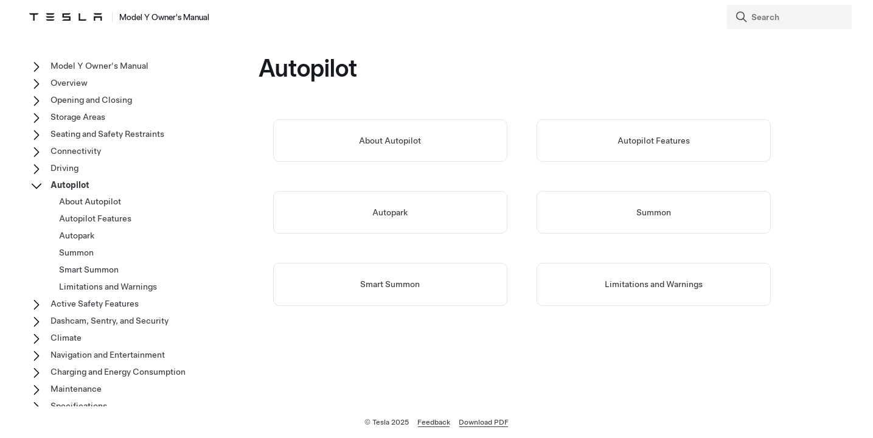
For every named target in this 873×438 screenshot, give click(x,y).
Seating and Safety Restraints (107, 134)
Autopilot (69, 185)
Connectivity (75, 151)
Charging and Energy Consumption (118, 372)
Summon (653, 212)
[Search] (790, 17)
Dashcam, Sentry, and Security (109, 320)
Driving (64, 168)
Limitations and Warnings (654, 284)
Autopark (390, 212)
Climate (66, 337)
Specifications (78, 406)
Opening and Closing (91, 100)
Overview (69, 83)
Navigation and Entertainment (107, 355)
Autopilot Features (653, 140)
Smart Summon (390, 284)
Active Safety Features (94, 303)
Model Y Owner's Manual (99, 66)
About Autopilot (390, 140)
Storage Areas (77, 117)
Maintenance (76, 389)
